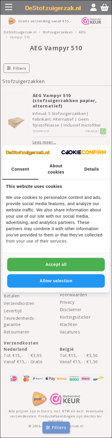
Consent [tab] (20, 169)
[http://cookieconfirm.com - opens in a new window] (83, 152)
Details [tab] (91, 169)
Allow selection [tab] (56, 280)
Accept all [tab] (56, 264)
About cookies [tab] (56, 168)
